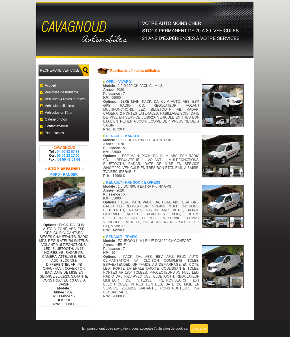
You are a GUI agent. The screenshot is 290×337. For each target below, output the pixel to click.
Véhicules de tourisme (61, 92)
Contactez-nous (57, 126)
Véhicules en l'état (58, 113)
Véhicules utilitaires (59, 106)
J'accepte (199, 328)
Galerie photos (56, 119)
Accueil (50, 85)
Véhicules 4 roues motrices (65, 99)
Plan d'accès (54, 133)
